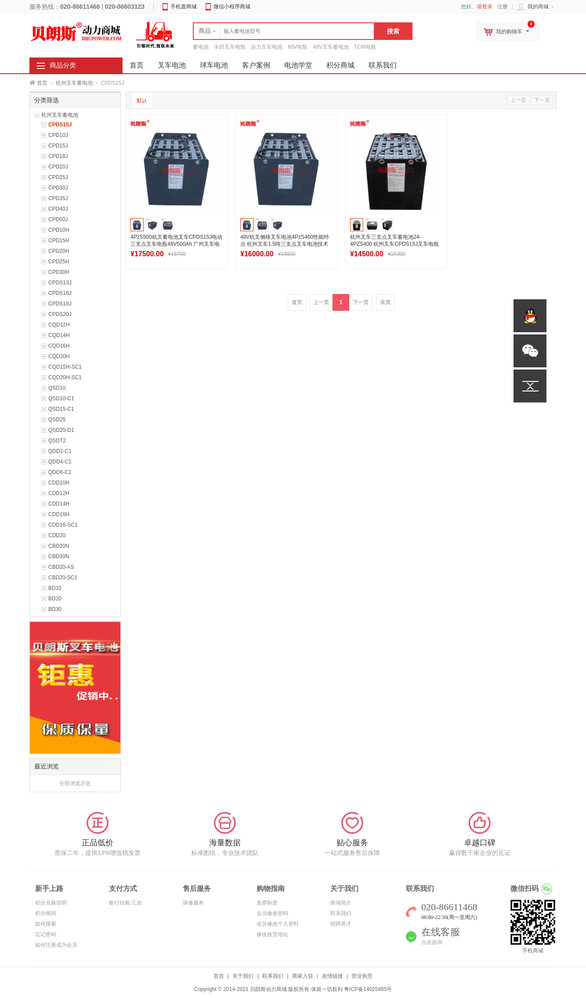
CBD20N (58, 546)
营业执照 (362, 976)
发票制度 (267, 903)
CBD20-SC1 (62, 577)
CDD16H (58, 514)
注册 (502, 7)
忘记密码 (45, 934)
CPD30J (58, 188)
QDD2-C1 (60, 451)
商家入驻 (302, 976)
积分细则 (45, 913)
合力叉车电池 (266, 47)
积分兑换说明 (51, 903)
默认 (142, 100)
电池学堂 (298, 65)
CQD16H (59, 346)
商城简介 (340, 903)
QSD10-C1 (61, 398)
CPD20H (58, 251)
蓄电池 (201, 47)
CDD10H (58, 483)
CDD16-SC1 (63, 525)
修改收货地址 (272, 934)
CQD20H (59, 356)
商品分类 (63, 65)
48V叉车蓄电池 (330, 47)
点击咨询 (431, 942)
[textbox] (284, 31)
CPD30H (58, 272)
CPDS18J (60, 304)
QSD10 (56, 388)
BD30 (54, 609)
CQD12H (59, 325)
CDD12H (58, 493)
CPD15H (58, 240)
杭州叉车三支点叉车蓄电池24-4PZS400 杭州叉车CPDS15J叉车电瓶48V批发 (394, 244)
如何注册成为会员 (56, 945)
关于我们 (242, 976)
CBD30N (58, 556)
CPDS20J (60, 314)
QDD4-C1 (60, 462)
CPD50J (58, 219)
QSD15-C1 (61, 409)
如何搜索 (45, 924)
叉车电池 (172, 65)
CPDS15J (60, 125)
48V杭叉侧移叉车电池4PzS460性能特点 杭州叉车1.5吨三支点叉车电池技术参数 (284, 244)
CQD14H (59, 335)
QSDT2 (57, 441)
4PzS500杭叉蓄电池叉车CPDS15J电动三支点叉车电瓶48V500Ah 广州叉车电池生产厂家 (176, 244)
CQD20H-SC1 (65, 377)
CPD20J (58, 167)
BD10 (54, 588)
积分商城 (340, 65)
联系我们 (383, 65)
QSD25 (56, 419)
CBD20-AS (61, 567)
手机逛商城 (183, 7)
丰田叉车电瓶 (230, 47)
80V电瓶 (297, 47)
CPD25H (58, 261)
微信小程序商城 (231, 7)
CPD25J (58, 177)
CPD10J (58, 135)
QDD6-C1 (60, 472)
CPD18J (58, 156)
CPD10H (58, 230)
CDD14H (58, 504)
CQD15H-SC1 (65, 367)
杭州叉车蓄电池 (74, 83)
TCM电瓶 (365, 47)
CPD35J (58, 198)
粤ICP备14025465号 (368, 989)
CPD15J (58, 146)
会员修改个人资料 (278, 924)
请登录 (484, 7)
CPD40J (58, 209)
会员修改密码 (272, 913)
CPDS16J (60, 293)
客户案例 (256, 65)
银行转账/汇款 (125, 903)
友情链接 (332, 976)
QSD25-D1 (61, 430)
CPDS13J (60, 283)
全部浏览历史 (75, 783)
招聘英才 (340, 924)
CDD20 (56, 535)
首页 (42, 83)
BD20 (54, 599)
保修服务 (193, 903)
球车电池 (214, 65)
